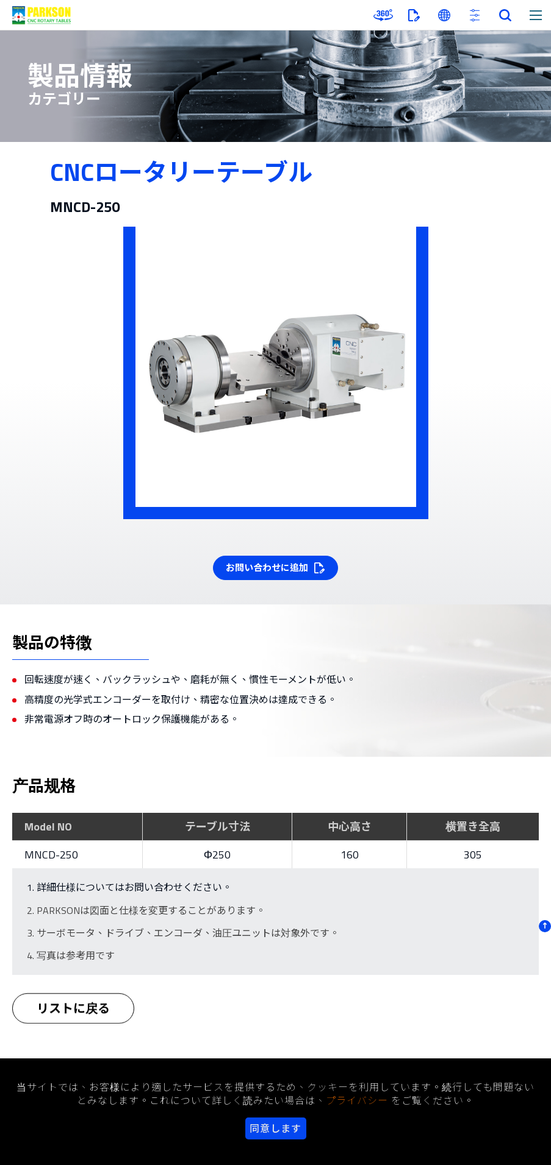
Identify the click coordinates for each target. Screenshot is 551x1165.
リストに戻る (73, 1014)
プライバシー (357, 1100)
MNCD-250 (51, 854)
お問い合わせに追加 (267, 568)
